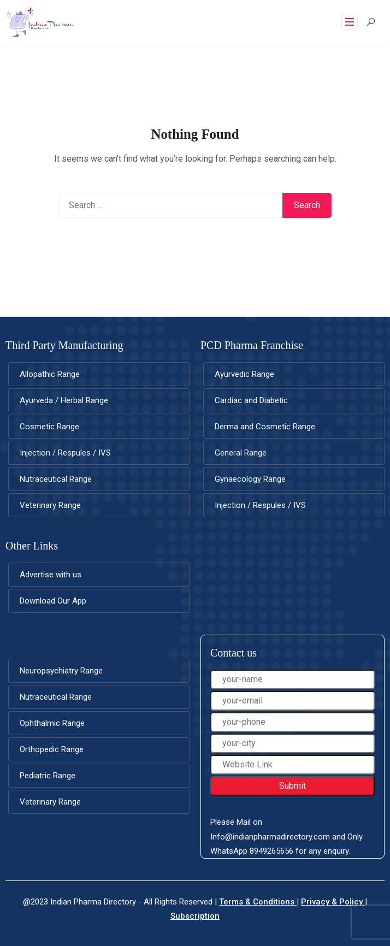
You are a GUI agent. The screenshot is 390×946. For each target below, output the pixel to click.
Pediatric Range (47, 776)
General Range (241, 453)
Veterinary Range (50, 505)
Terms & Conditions (258, 902)
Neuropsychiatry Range (61, 671)
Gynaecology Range (250, 479)
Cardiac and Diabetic (251, 400)
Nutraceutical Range (56, 479)
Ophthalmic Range (52, 723)
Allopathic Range (50, 374)
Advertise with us (50, 575)
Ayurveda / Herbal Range (64, 400)
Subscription (195, 916)
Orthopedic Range (52, 749)
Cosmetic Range (49, 426)
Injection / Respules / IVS (65, 453)
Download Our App (53, 601)
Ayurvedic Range (244, 374)
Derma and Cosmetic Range (265, 426)
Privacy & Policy (333, 902)
